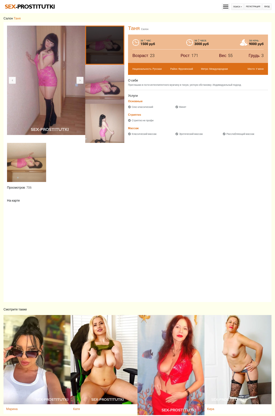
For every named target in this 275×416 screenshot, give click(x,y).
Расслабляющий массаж (240, 134)
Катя (76, 409)
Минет (182, 107)
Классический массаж (144, 134)
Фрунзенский (185, 68)
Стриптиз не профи (142, 120)
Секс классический (142, 107)
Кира (210, 409)
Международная (218, 68)
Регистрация (253, 6)
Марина (12, 409)
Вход (267, 6)
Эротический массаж (191, 134)
